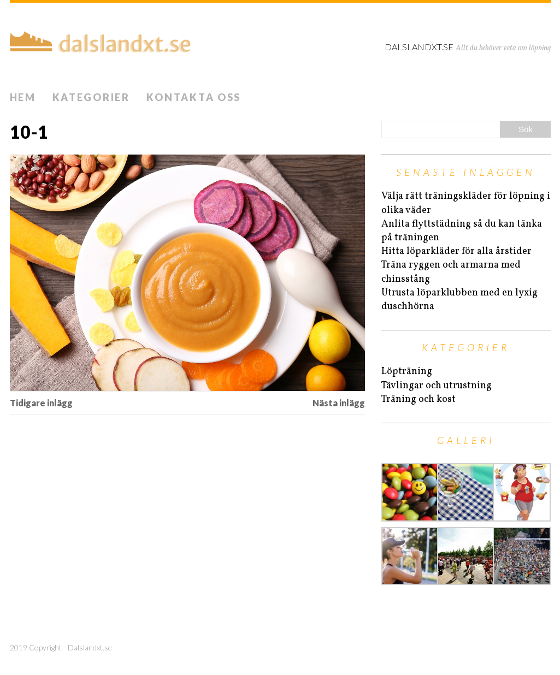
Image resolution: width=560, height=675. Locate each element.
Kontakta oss (193, 97)
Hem (23, 97)
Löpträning (406, 371)
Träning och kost (418, 399)
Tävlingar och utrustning (436, 386)
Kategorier (91, 97)
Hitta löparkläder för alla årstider (456, 251)
